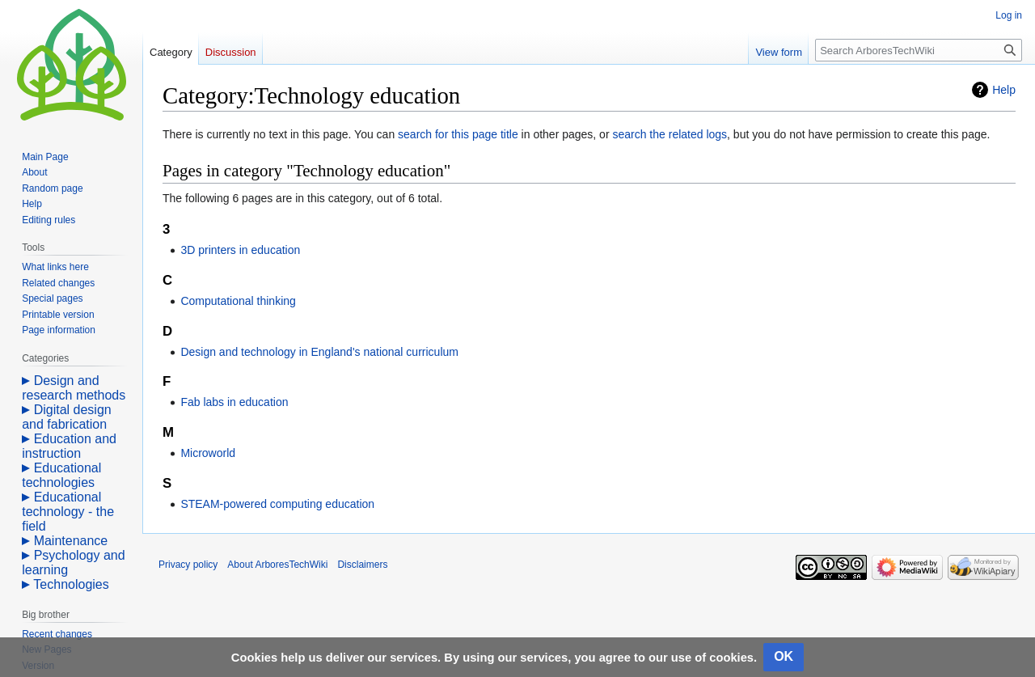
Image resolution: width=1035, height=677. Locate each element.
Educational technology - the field (68, 511)
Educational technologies (61, 475)
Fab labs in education (234, 402)
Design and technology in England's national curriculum (319, 351)
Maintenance (71, 541)
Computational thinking (237, 300)
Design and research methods (73, 388)
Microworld (207, 452)
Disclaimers (362, 564)
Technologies (70, 584)
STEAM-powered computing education (277, 503)
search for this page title (458, 134)
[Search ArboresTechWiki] (918, 50)
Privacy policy (188, 564)
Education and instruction (69, 446)
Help (1004, 89)
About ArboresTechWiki (277, 564)
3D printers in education (240, 249)
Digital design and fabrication (67, 417)
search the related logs (669, 134)
